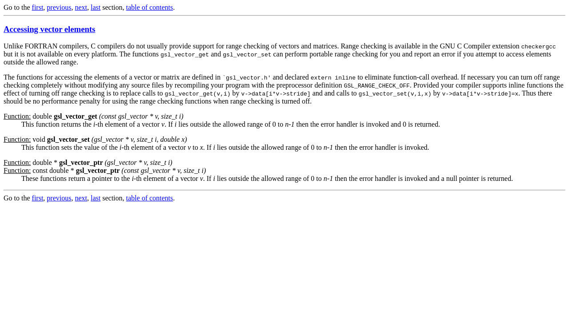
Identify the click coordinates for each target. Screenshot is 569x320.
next (81, 7)
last (95, 7)
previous (59, 7)
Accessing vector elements (49, 29)
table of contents (149, 7)
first (38, 7)
